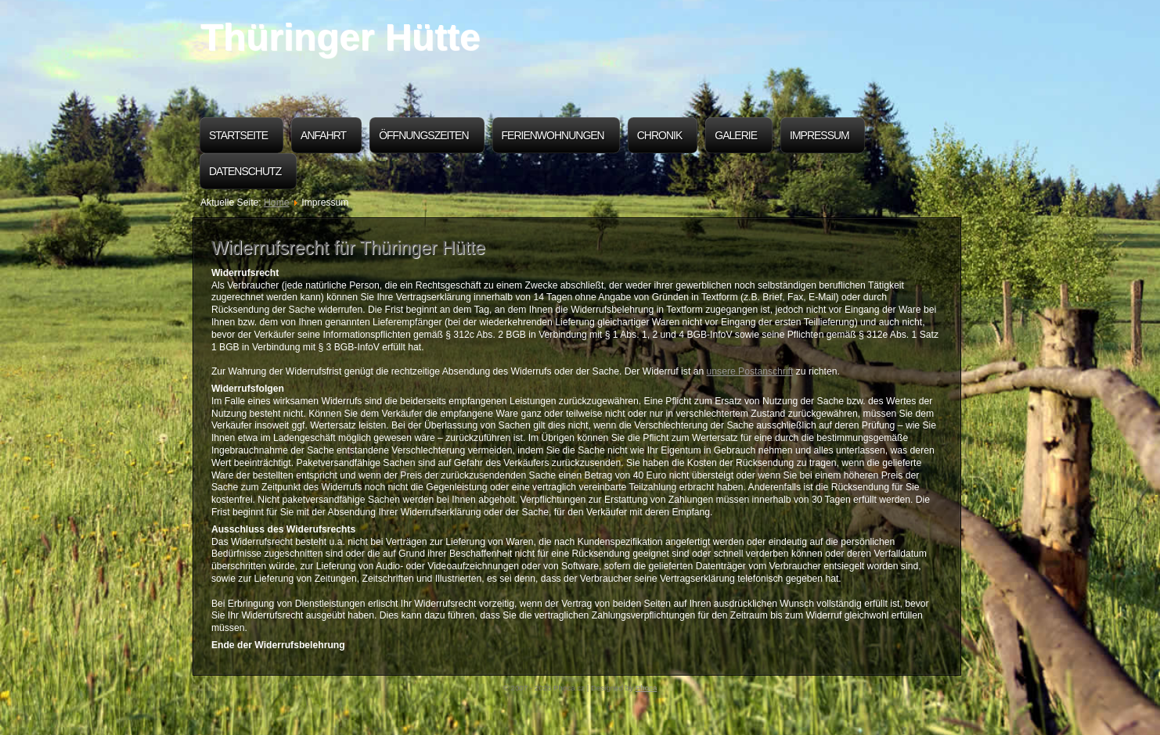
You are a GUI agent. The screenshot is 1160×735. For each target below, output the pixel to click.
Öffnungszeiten (423, 135)
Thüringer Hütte (340, 37)
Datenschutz (245, 171)
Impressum (819, 135)
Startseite (238, 135)
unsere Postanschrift (750, 371)
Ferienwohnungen (553, 135)
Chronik (660, 135)
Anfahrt (323, 135)
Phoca (646, 687)
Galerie (736, 135)
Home (276, 202)
